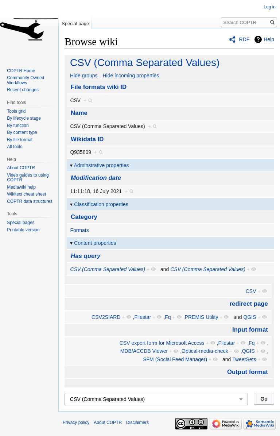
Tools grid (16, 111)
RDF (244, 39)
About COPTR (21, 167)
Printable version (23, 229)
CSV (251, 291)
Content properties (95, 243)
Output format (247, 372)
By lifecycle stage (24, 118)
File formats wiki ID (99, 87)
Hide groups (84, 75)
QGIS (250, 317)
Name (79, 112)
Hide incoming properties (130, 75)
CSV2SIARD (106, 317)
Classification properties (101, 204)
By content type (22, 132)
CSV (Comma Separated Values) (144, 62)
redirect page (249, 303)
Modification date (96, 177)
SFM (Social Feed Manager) (175, 359)
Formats (79, 230)
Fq (168, 317)
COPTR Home (21, 70)
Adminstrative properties (101, 165)
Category (84, 216)
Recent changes (23, 89)
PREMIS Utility (201, 317)
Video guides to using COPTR (28, 178)
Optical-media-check (205, 351)
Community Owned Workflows (25, 80)
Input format (250, 329)
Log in (270, 6)
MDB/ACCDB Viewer (144, 351)
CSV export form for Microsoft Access (162, 343)
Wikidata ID (87, 139)
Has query (85, 255)
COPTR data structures (29, 201)
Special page (75, 23)
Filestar (142, 317)
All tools (14, 146)
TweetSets (244, 359)
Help (269, 39)
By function (17, 125)
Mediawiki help (21, 187)
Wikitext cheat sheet (26, 194)
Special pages (20, 222)
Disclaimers (137, 422)
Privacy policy (76, 422)
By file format (19, 139)
